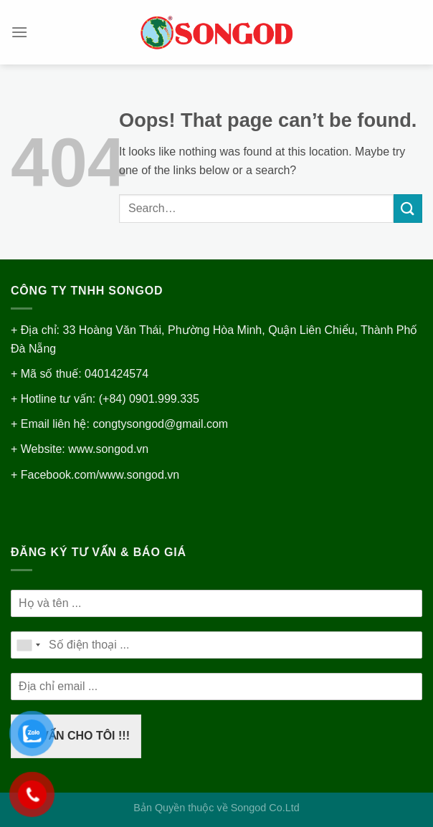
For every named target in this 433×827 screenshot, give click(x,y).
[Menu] (19, 31)
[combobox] (27, 645)
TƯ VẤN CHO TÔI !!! (76, 736)
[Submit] (408, 208)
